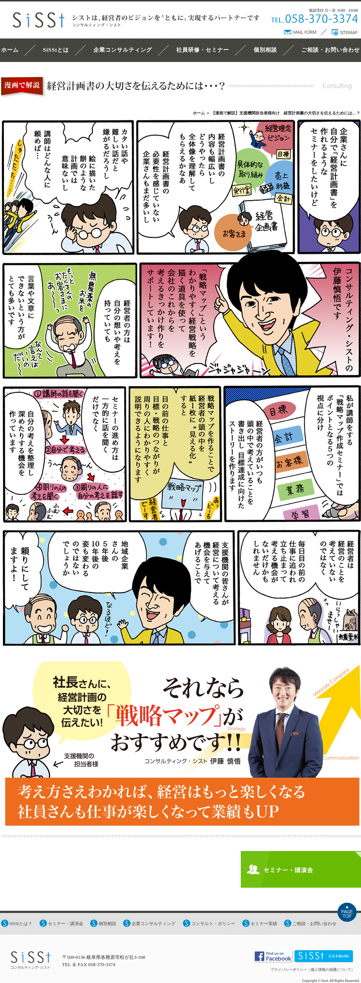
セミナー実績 (264, 923)
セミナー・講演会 (65, 923)
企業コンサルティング (122, 50)
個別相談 (265, 50)
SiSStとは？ (21, 923)
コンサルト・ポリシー (213, 923)
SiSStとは (56, 50)
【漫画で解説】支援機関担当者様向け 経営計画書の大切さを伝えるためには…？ (285, 113)
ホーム (10, 50)
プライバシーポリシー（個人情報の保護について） (312, 970)
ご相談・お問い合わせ (330, 50)
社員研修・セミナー (202, 50)
